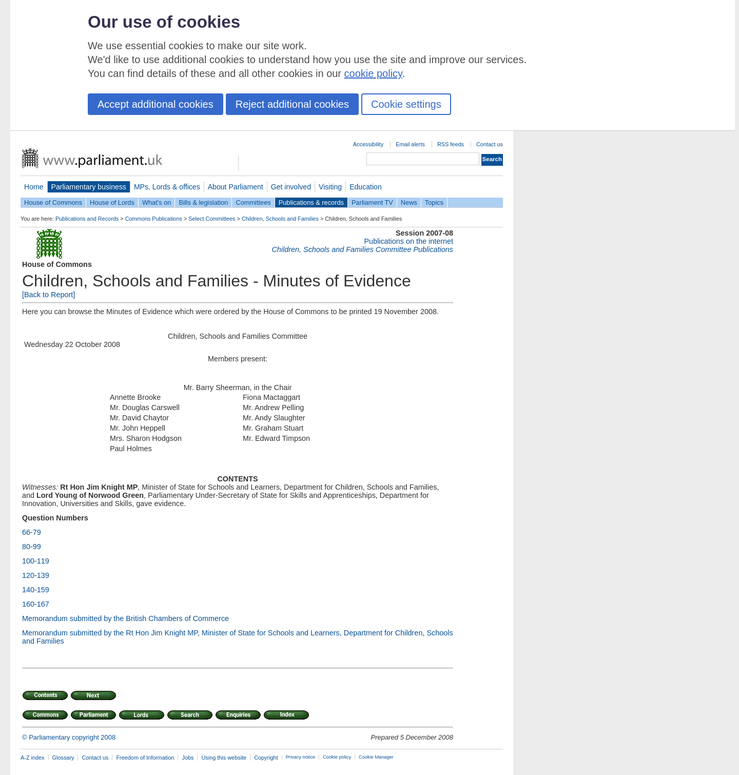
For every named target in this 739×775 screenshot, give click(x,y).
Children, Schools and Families (280, 219)
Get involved (291, 187)
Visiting (330, 187)
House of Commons (53, 202)
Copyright (266, 757)
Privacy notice (300, 757)
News (409, 202)
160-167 (35, 604)
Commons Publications (153, 219)
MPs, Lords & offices (167, 187)
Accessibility (368, 144)
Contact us (489, 144)
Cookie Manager (376, 757)
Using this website (223, 757)
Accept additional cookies (155, 104)
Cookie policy (337, 757)
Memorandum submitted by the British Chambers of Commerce (125, 618)
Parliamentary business (88, 187)
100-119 (35, 561)
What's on (156, 202)
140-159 (35, 590)
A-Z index (33, 757)
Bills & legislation (203, 202)
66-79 (31, 532)
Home (34, 187)
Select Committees (211, 219)
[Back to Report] (48, 294)
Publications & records (311, 202)
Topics (434, 202)
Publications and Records (87, 219)
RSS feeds (450, 144)
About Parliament (235, 187)
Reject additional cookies (292, 104)
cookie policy (373, 73)
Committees (253, 202)
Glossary (63, 757)
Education (365, 187)
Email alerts (410, 144)
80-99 (31, 546)
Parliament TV (372, 202)
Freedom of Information (145, 757)
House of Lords (112, 202)
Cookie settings (406, 104)
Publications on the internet (408, 241)
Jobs (187, 757)
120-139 (35, 575)
